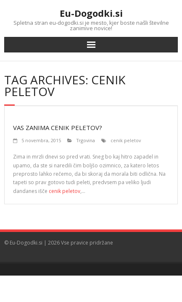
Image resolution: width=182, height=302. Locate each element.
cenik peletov (126, 140)
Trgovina (85, 140)
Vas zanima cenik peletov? (57, 127)
